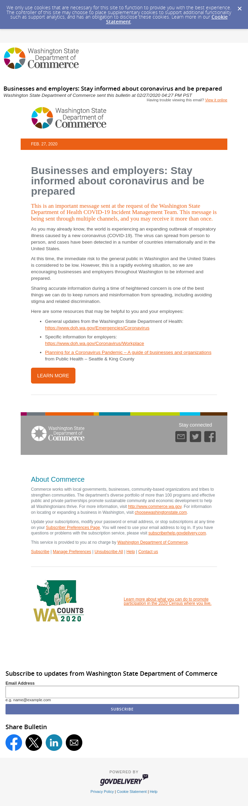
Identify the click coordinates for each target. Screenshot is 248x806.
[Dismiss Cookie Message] (239, 6)
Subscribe (40, 551)
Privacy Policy (102, 791)
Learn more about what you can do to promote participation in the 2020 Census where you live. (167, 601)
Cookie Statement (131, 791)
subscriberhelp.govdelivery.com (177, 533)
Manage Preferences (72, 551)
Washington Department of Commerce (152, 542)
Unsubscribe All (108, 551)
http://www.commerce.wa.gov (155, 506)
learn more (53, 375)
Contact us (148, 551)
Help (130, 551)
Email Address (20, 683)
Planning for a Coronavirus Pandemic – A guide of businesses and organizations (128, 352)
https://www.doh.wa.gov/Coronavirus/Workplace (94, 343)
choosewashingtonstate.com (161, 512)
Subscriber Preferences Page (73, 527)
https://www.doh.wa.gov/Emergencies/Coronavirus (97, 327)
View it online (216, 100)
